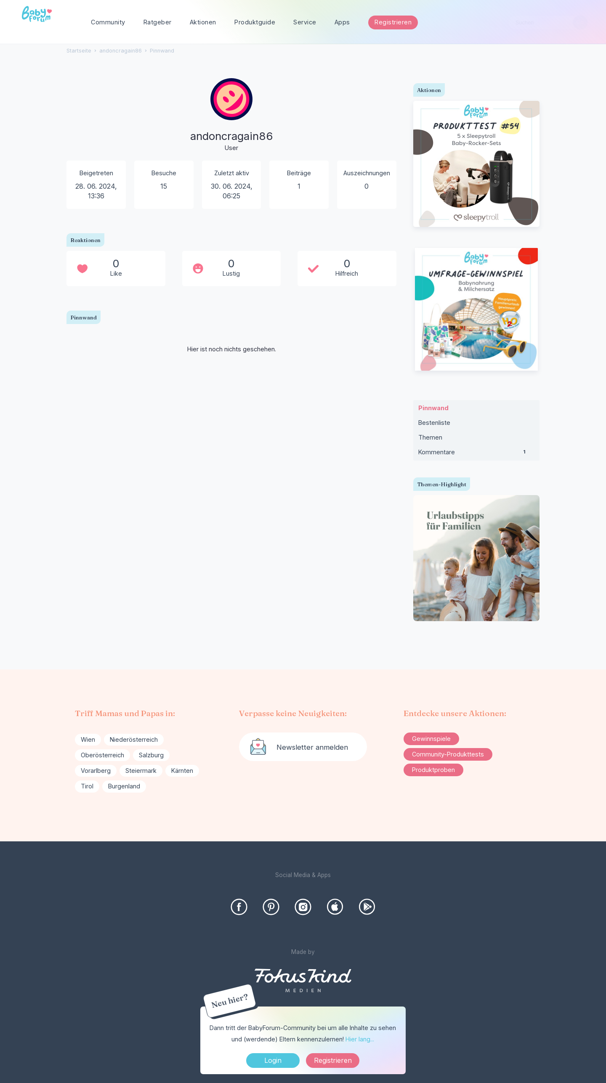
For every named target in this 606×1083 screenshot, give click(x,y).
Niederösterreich (134, 739)
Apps (342, 22)
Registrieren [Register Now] (333, 1060)
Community (108, 22)
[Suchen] (580, 22)
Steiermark (141, 770)
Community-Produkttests (448, 754)
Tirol (87, 786)
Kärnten (182, 770)
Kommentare (476, 454)
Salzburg (151, 755)
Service (304, 22)
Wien (88, 739)
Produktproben (433, 769)
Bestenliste (434, 422)
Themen (430, 437)
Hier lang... (360, 1039)
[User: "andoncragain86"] (231, 115)
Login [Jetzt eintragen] (273, 1060)
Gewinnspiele (431, 738)
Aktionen (203, 22)
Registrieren (393, 22)
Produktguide (254, 22)
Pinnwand (433, 407)
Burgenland (124, 786)
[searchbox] (547, 22)
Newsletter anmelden (312, 747)
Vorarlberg (96, 770)
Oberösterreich (102, 755)
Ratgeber (158, 22)
